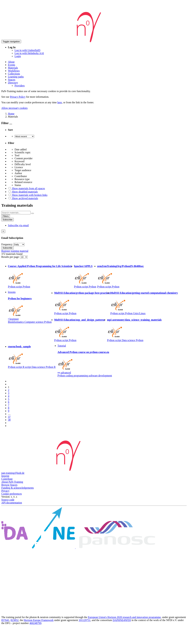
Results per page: (10, 256)
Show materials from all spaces (26, 188)
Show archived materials (23, 198)
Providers (20, 85)
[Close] (3, 231)
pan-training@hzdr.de (12, 473)
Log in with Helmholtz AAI (29, 53)
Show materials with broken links (27, 195)
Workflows (14, 70)
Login (18, 56)
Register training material (14, 251)
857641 (5, 620)
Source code (7, 499)
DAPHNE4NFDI (122, 620)
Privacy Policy (17, 96)
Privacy (5, 490)
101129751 (84, 620)
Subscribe (7, 219)
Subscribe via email (18, 225)
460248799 (35, 623)
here (59, 102)
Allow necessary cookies (14, 108)
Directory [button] (13, 82)
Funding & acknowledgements (17, 487)
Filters (6, 216)
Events (11, 64)
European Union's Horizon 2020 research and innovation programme (124, 617)
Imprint (5, 475)
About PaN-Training (12, 481)
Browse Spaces (9, 484)
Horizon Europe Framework (39, 620)
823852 (15, 620)
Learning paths (16, 76)
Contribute (7, 478)
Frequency (7, 244)
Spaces (11, 79)
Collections (14, 73)
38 (9, 419)
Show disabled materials (23, 191)
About (11, 61)
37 (9, 416)
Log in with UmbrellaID (27, 50)
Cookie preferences (11, 493)
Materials (13, 67)
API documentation (11, 502)
